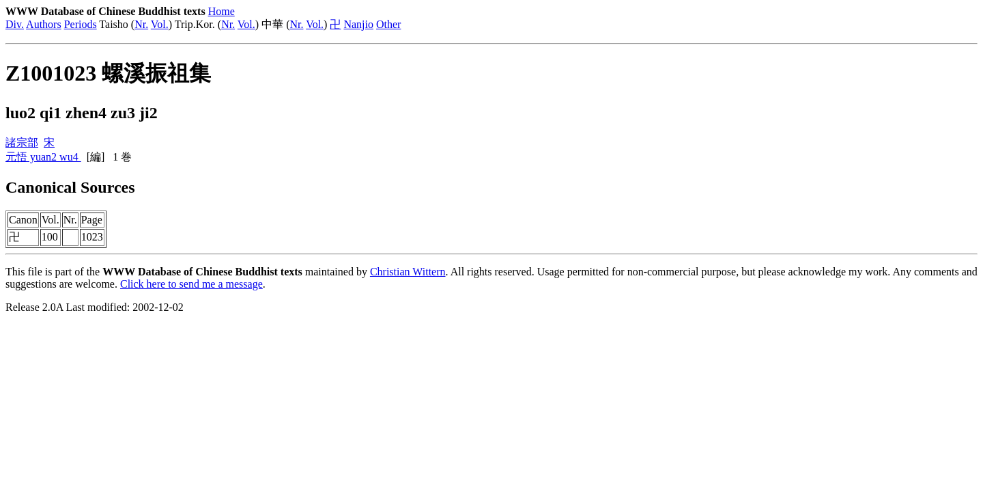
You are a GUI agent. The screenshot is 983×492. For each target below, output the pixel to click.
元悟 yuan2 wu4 (43, 157)
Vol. (160, 24)
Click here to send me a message (191, 284)
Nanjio (358, 24)
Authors (43, 24)
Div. (14, 24)
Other (388, 24)
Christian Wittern (408, 271)
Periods (80, 24)
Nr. (141, 24)
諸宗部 (21, 142)
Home (221, 11)
